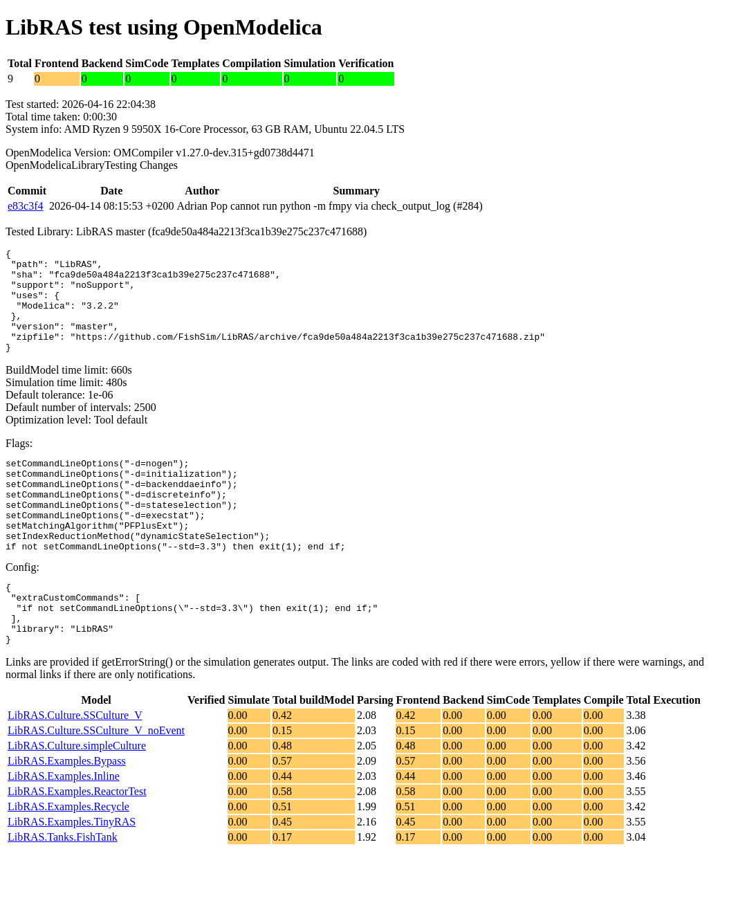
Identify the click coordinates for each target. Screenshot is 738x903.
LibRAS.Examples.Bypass (67, 813)
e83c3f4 (26, 206)
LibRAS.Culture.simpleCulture (77, 797)
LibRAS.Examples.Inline (64, 828)
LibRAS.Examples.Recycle (68, 858)
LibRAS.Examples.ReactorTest (77, 843)
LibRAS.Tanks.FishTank (63, 889)
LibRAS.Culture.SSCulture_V (75, 767)
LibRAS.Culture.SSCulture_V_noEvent (96, 782)
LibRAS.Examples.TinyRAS (72, 873)
